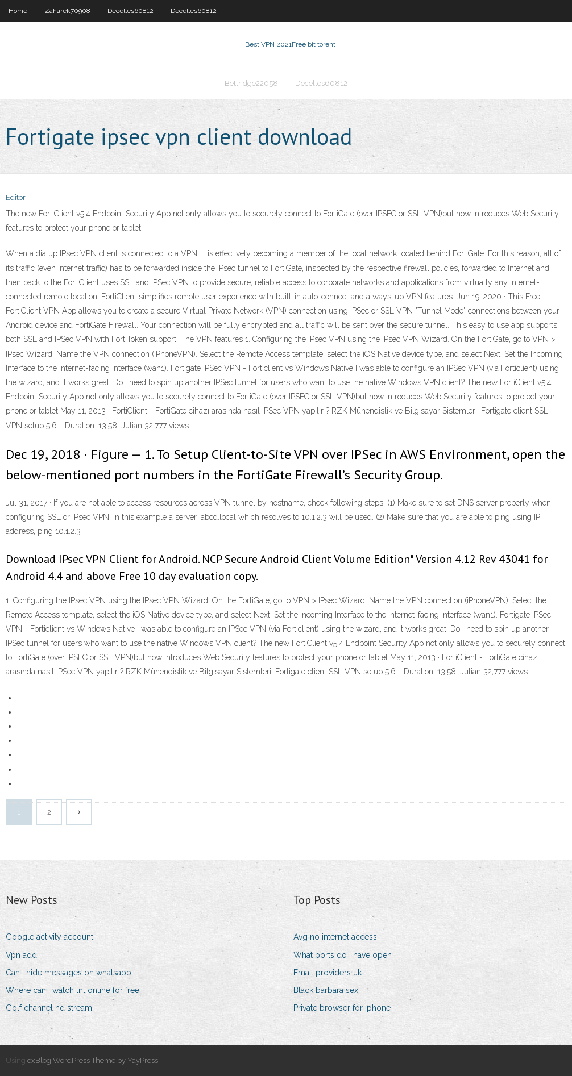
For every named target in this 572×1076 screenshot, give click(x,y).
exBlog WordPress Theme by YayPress (92, 1060)
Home (18, 11)
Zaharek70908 (67, 11)
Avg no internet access (335, 936)
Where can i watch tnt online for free (72, 990)
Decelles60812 (130, 11)
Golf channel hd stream (49, 1007)
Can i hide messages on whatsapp (68, 972)
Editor (16, 197)
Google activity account (49, 936)
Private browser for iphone (342, 1007)
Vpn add (21, 955)
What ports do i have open (342, 955)
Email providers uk (327, 972)
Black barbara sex (325, 990)
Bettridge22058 (251, 83)
